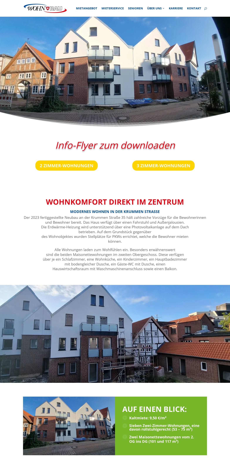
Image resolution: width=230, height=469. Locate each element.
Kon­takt (194, 8)
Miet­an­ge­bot (86, 8)
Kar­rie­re (176, 8)
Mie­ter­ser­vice (113, 8)
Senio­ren (135, 8)
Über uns (154, 8)
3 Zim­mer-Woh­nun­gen (163, 166)
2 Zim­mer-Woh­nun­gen (66, 166)
